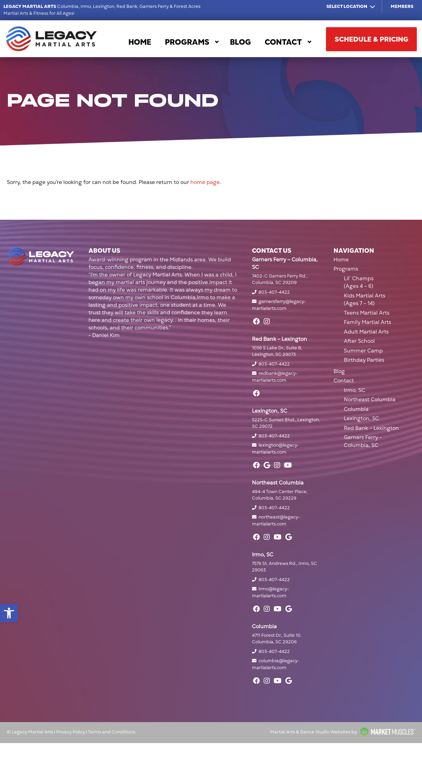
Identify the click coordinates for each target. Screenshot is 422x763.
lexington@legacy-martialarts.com (275, 448)
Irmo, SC (354, 390)
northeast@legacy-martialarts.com (276, 520)
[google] (267, 465)
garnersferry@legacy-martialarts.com (279, 305)
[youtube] (288, 465)
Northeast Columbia (369, 399)
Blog (240, 42)
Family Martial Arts (367, 322)
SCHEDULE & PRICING (371, 39)
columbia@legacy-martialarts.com (275, 664)
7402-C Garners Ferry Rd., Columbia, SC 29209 (279, 279)
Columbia (356, 409)
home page (205, 182)
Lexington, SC (361, 418)
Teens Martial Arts (366, 312)
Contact (283, 42)
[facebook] (256, 321)
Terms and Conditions (111, 732)
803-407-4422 (274, 292)
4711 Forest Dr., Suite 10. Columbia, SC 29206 (277, 638)
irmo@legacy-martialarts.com (270, 592)
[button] (9, 613)
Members (402, 6)
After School (359, 341)
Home (139, 42)
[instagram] (267, 321)
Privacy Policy (70, 732)
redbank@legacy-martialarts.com (275, 376)
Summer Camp (363, 350)
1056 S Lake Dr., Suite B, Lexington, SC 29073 (277, 351)
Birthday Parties (364, 360)
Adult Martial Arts (366, 331)
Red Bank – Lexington (371, 428)
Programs (187, 42)
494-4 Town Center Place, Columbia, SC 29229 (279, 495)
